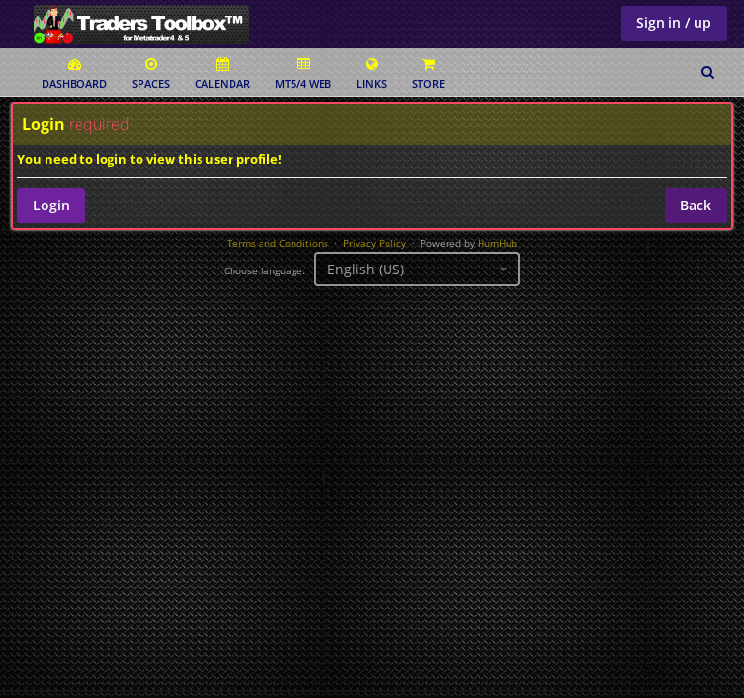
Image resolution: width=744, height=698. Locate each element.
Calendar (222, 74)
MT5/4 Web (303, 74)
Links (371, 74)
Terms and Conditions (277, 243)
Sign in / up (673, 23)
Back (695, 205)
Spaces (151, 74)
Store (428, 74)
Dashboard (74, 74)
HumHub (497, 243)
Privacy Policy (374, 243)
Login (51, 205)
